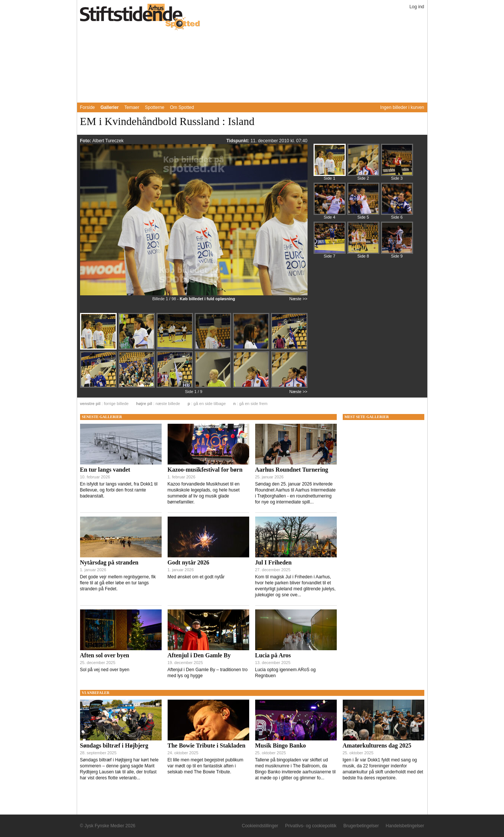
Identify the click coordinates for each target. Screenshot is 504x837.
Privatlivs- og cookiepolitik (310, 825)
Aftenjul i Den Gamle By (199, 655)
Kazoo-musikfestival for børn (205, 469)
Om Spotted (182, 107)
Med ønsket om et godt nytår (196, 576)
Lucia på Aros (273, 655)
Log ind (416, 6)
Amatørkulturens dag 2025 (377, 745)
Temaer (131, 107)
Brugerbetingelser (361, 825)
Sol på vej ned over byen (104, 669)
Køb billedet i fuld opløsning (207, 298)
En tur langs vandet (105, 469)
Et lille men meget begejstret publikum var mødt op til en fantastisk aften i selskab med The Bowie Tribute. (206, 765)
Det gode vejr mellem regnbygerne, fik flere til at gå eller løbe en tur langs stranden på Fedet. (118, 582)
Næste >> (298, 298)
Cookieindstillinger (260, 825)
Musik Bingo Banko (280, 745)
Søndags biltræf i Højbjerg (114, 745)
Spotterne (154, 107)
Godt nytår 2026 (189, 562)
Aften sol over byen (104, 655)
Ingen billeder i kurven (402, 107)
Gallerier (110, 107)
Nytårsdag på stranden (109, 562)
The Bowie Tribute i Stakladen (206, 745)
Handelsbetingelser (405, 825)
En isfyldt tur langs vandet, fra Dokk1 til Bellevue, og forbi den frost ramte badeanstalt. (119, 490)
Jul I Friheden (273, 562)
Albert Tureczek (107, 140)
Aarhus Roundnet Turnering (292, 469)
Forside (87, 107)
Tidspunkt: (238, 140)
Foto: (86, 140)
